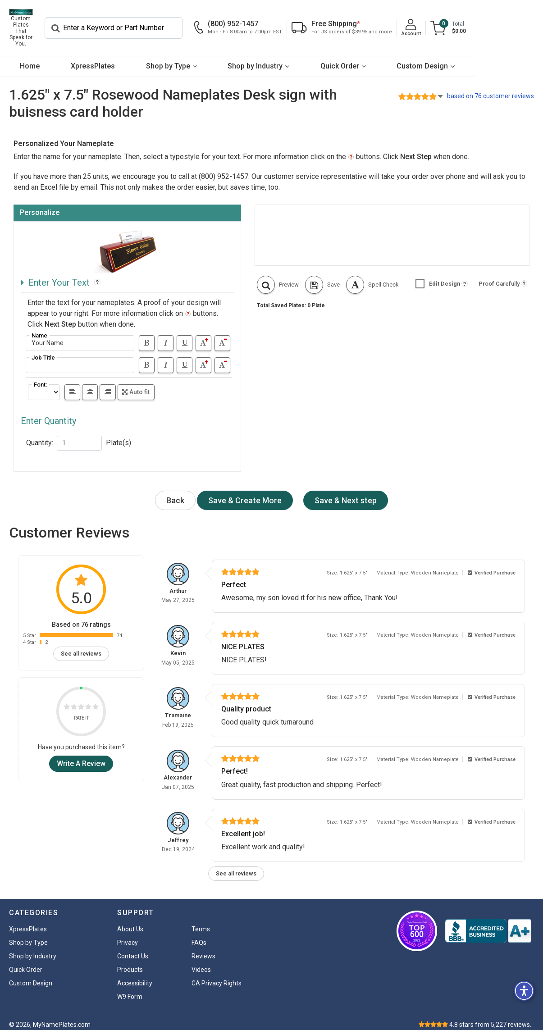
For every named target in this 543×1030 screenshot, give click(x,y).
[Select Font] (44, 384)
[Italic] (165, 335)
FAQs (199, 934)
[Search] (181, 24)
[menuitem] (36, 58)
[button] (278, 277)
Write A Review (81, 755)
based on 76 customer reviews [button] (490, 87)
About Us (130, 921)
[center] (90, 384)
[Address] (80, 335)
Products (130, 961)
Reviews (203, 948)
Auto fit (136, 383)
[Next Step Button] (245, 492)
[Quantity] (79, 435)
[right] (107, 384)
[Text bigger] (203, 335)
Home (36, 58)
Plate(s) (118, 434)
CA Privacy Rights (217, 975)
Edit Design (437, 275)
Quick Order (390, 58)
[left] (72, 384)
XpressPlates (110, 58)
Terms (201, 921)
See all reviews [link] (81, 645)
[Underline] (184, 335)
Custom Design (485, 58)
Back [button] (175, 492)
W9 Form (129, 988)
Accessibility (134, 975)
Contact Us (132, 948)
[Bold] (147, 335)
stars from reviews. (490, 1016)
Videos (201, 961)
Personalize (39, 204)
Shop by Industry (294, 58)
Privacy (127, 934)
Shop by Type (196, 58)
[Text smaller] (222, 335)
